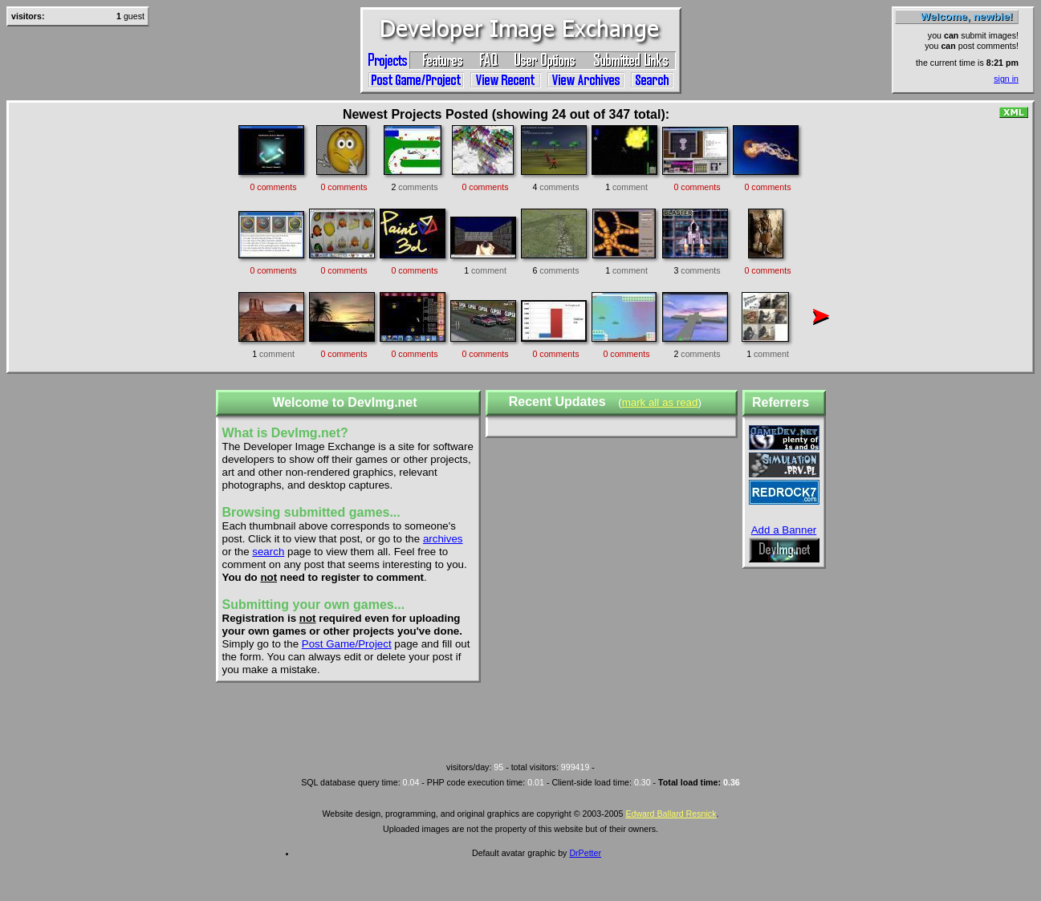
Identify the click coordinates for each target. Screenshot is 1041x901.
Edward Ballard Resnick (670, 813)
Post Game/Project (347, 644)
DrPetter (585, 853)
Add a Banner (784, 530)
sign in (1006, 78)
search (268, 552)
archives (443, 539)
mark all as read (660, 402)
